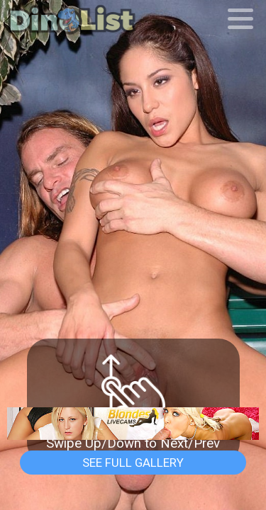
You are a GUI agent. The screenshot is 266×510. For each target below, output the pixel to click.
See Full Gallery (133, 462)
